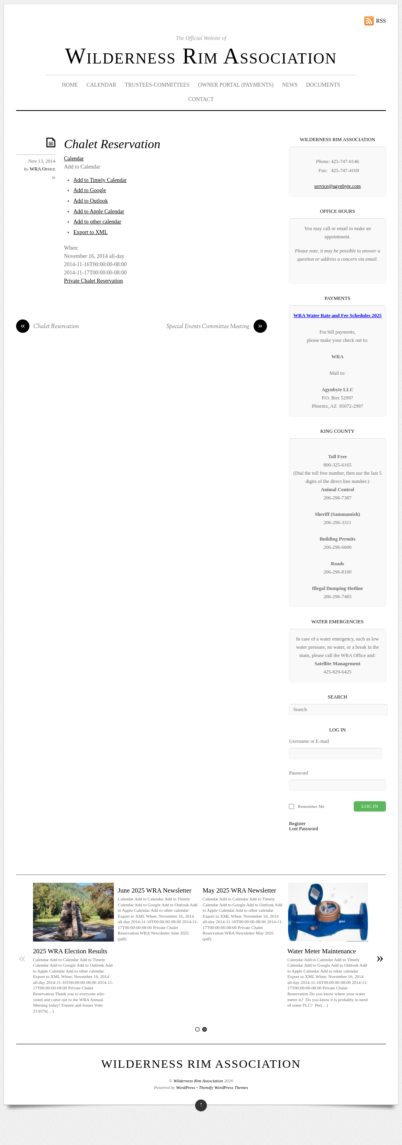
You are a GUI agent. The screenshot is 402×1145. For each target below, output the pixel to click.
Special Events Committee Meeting (216, 327)
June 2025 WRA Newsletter (155, 890)
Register (297, 823)
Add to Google (89, 190)
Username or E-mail (309, 741)
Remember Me (311, 806)
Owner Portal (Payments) (236, 85)
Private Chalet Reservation (93, 281)
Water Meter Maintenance (321, 951)
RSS (381, 21)
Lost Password (303, 828)
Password (298, 773)
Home (70, 85)
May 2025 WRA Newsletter (239, 890)
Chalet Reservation (112, 144)
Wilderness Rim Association (201, 56)
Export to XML (90, 232)
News (290, 85)
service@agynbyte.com (337, 186)
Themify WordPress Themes (223, 1087)
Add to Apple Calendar (98, 211)
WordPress (185, 1087)
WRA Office (42, 169)
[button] (82, 167)
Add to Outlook (90, 201)
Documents (323, 85)
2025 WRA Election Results (70, 951)
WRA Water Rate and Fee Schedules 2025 (337, 315)
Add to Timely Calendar (100, 180)
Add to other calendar (97, 222)
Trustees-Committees (157, 85)
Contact (201, 99)
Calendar (101, 85)
